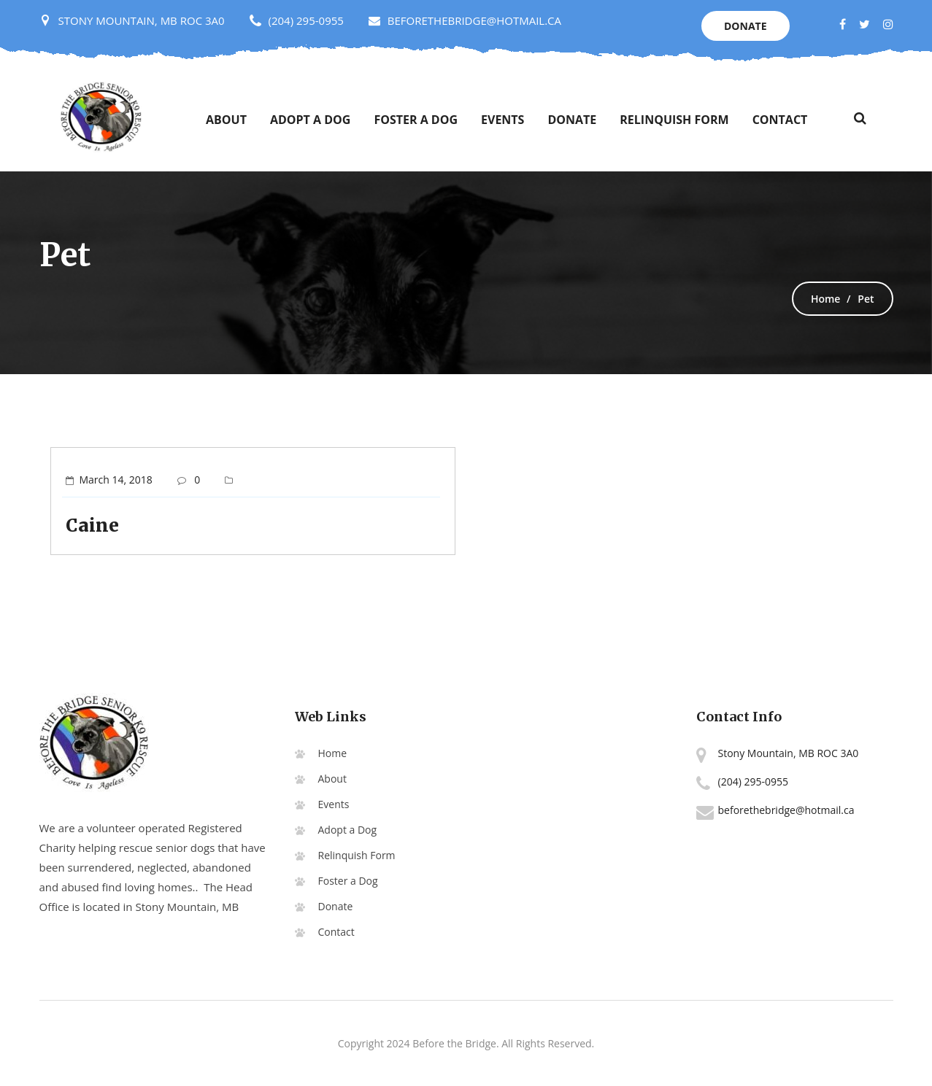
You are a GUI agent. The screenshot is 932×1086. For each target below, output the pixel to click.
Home (826, 299)
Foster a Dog (416, 120)
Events (502, 120)
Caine (92, 525)
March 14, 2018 (116, 479)
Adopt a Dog (310, 120)
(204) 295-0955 (306, 20)
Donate (745, 26)
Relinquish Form (674, 120)
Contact (780, 120)
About (226, 120)
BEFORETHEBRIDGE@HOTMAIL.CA (465, 20)
